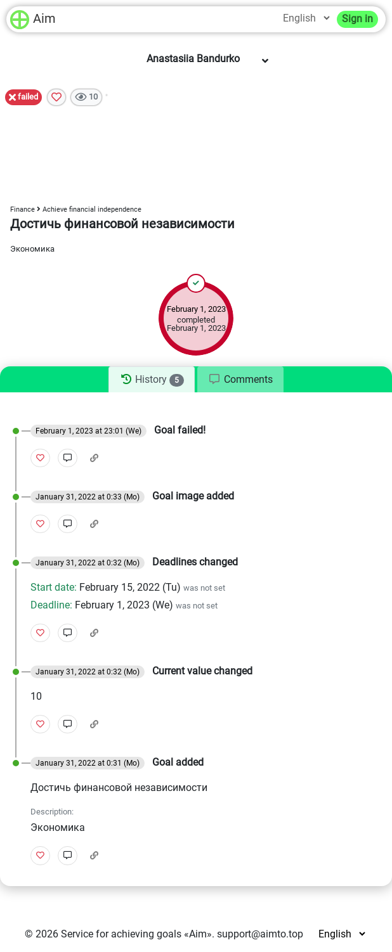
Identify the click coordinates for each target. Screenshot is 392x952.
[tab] (151, 379)
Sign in (357, 19)
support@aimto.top (260, 934)
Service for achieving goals (121, 934)
